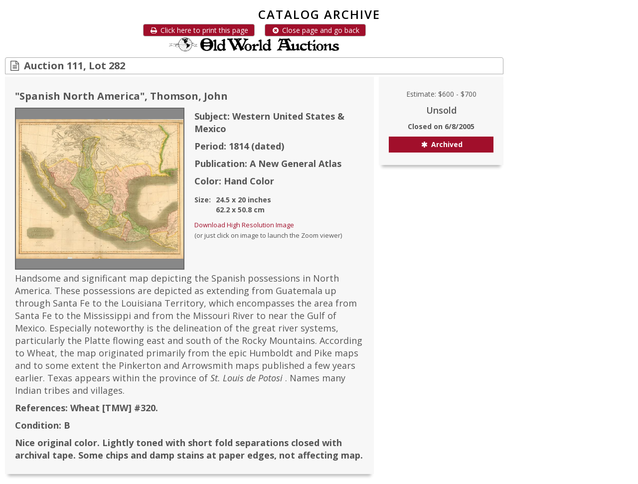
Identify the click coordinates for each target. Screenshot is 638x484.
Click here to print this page (199, 30)
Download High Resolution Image (244, 224)
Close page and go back (315, 30)
